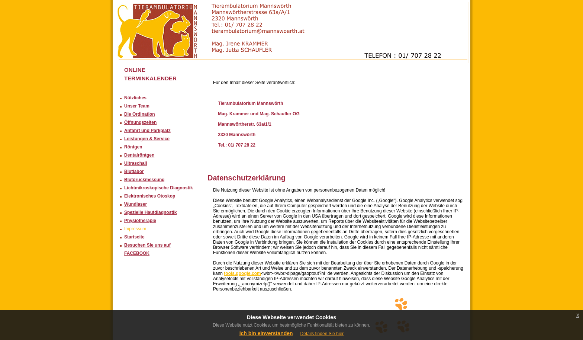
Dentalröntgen (139, 155)
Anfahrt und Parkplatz (147, 130)
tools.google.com (242, 273)
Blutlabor (134, 171)
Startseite (134, 237)
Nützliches (135, 97)
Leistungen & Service (147, 138)
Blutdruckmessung (144, 179)
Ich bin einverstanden (266, 333)
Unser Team (136, 106)
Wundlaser (135, 204)
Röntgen (133, 147)
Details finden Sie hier (322, 333)
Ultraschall (135, 163)
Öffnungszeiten (140, 122)
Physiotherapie (140, 220)
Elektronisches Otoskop (149, 196)
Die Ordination (139, 114)
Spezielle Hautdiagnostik (150, 212)
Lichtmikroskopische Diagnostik (158, 187)
